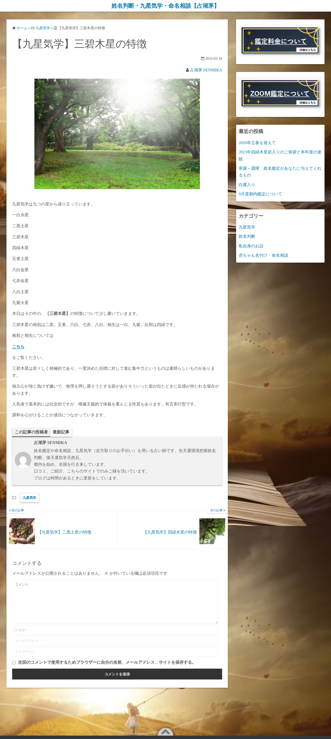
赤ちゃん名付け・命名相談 (263, 255)
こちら (18, 346)
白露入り (247, 184)
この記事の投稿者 (31, 432)
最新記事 (61, 432)
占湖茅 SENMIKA (206, 70)
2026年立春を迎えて (257, 142)
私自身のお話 (251, 245)
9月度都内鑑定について (260, 194)
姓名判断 (247, 236)
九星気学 (29, 498)
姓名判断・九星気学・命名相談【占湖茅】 (165, 5)
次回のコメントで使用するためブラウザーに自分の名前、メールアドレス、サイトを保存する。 (107, 670)
